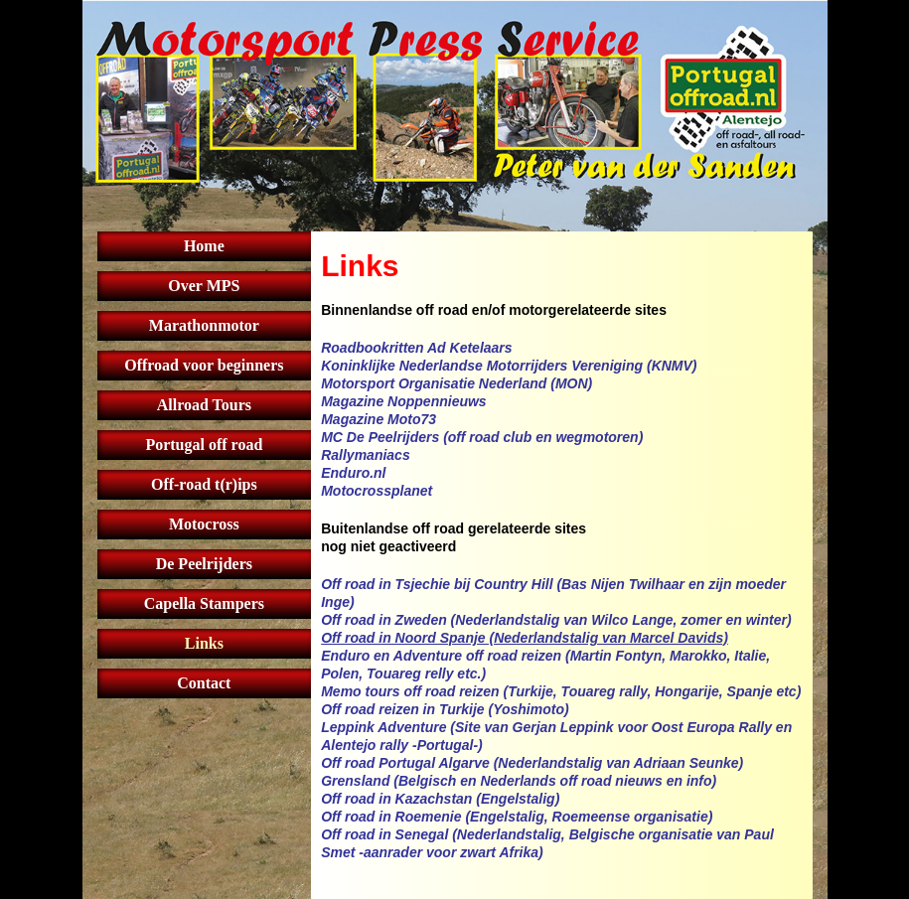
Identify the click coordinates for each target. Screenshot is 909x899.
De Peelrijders (204, 563)
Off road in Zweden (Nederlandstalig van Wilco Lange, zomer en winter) (556, 620)
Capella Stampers (204, 603)
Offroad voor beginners (203, 365)
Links (204, 643)
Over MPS (203, 285)
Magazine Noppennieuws (403, 401)
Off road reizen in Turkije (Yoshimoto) (444, 709)
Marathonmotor (204, 325)
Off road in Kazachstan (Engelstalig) (440, 799)
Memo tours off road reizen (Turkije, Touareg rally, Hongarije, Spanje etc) (561, 691)
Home (204, 245)
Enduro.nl (353, 473)
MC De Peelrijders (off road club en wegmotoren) (482, 437)
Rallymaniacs (365, 455)
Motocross (204, 524)
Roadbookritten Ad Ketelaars (416, 348)
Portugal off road (203, 444)
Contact (203, 682)
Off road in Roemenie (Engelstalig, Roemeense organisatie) (516, 816)
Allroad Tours (204, 404)
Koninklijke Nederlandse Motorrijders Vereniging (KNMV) (508, 366)
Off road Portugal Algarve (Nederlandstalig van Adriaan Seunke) (532, 763)
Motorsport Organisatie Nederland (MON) (456, 383)
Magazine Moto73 (378, 419)
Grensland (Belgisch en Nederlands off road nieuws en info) (518, 781)
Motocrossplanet (376, 491)
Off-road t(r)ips (204, 484)
